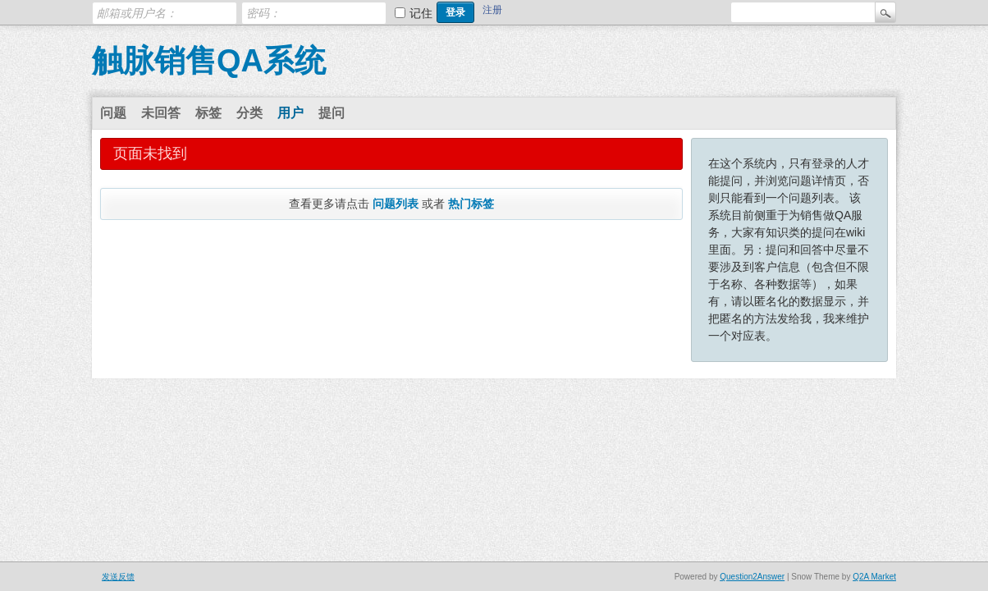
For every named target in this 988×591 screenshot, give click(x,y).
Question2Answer (752, 576)
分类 (249, 113)
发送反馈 (118, 576)
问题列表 (396, 203)
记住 (420, 13)
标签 (208, 113)
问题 (113, 113)
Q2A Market (874, 576)
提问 (331, 113)
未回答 (161, 113)
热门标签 (471, 203)
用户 (290, 113)
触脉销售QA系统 (209, 61)
